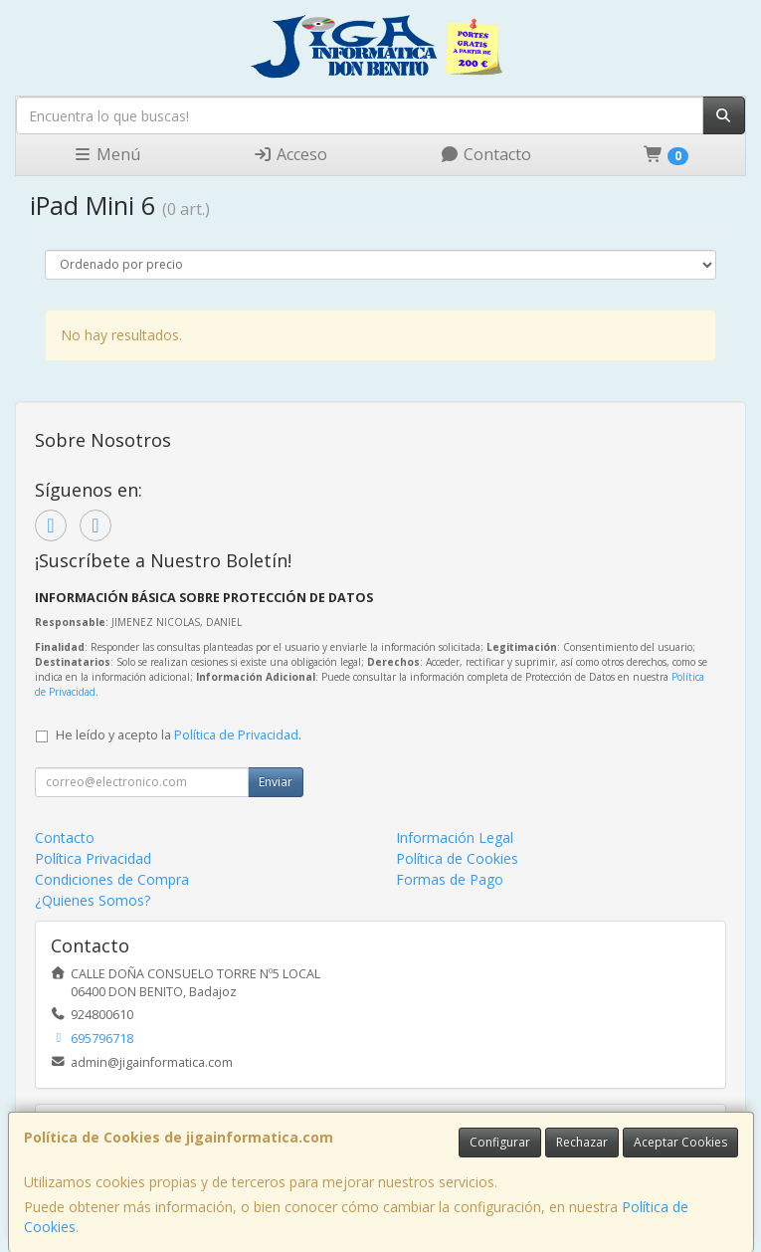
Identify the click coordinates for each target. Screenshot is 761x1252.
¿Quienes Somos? (92, 900)
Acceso (290, 154)
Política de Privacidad (236, 735)
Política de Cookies (457, 858)
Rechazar (582, 1142)
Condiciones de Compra (112, 879)
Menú (106, 154)
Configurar (500, 1142)
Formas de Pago (449, 879)
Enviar (275, 781)
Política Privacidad (93, 858)
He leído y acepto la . (178, 735)
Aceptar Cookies (680, 1142)
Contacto (485, 154)
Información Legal (454, 837)
